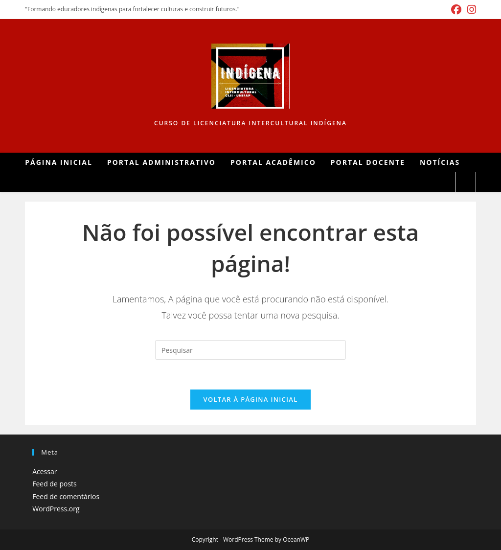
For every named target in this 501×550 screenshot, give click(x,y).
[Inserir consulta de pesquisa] (250, 350)
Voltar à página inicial (250, 399)
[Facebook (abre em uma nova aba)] (456, 9)
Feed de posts (54, 483)
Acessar (44, 471)
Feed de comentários (65, 496)
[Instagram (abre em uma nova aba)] (470, 9)
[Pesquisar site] (466, 182)
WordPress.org (55, 508)
